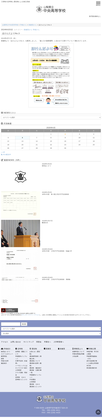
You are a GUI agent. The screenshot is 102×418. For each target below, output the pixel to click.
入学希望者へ (59, 342)
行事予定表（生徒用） (21, 362)
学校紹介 (6, 349)
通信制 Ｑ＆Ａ (35, 384)
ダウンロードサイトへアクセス (30, 315)
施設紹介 (4, 363)
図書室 (47, 349)
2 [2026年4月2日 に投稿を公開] (65, 134)
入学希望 (18, 370)
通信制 (33, 349)
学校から (36, 30)
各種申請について (78, 351)
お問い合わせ (16, 342)
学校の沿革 (5, 361)
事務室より (77, 349)
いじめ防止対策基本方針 (93, 364)
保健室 (61, 349)
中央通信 (33, 379)
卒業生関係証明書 (78, 354)
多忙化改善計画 (92, 361)
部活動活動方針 (92, 368)
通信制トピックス (36, 386)
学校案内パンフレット (21, 357)
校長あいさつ (5, 351)
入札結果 (75, 356)
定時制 (19, 349)
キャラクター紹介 (21, 368)
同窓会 (38, 342)
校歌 (2, 358)
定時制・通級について (21, 353)
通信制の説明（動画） (36, 364)
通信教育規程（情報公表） (36, 357)
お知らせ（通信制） (35, 353)
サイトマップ (28, 342)
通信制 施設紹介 (36, 368)
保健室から (28, 30)
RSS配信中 (6, 154)
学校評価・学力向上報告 (93, 353)
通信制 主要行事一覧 (36, 371)
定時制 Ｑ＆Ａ (20, 377)
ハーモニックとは (21, 365)
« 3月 (3, 152)
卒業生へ (47, 342)
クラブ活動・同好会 (21, 374)
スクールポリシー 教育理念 (7, 355)
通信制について (35, 361)
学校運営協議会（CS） (92, 357)
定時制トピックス (21, 379)
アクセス (4, 342)
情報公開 (91, 349)
